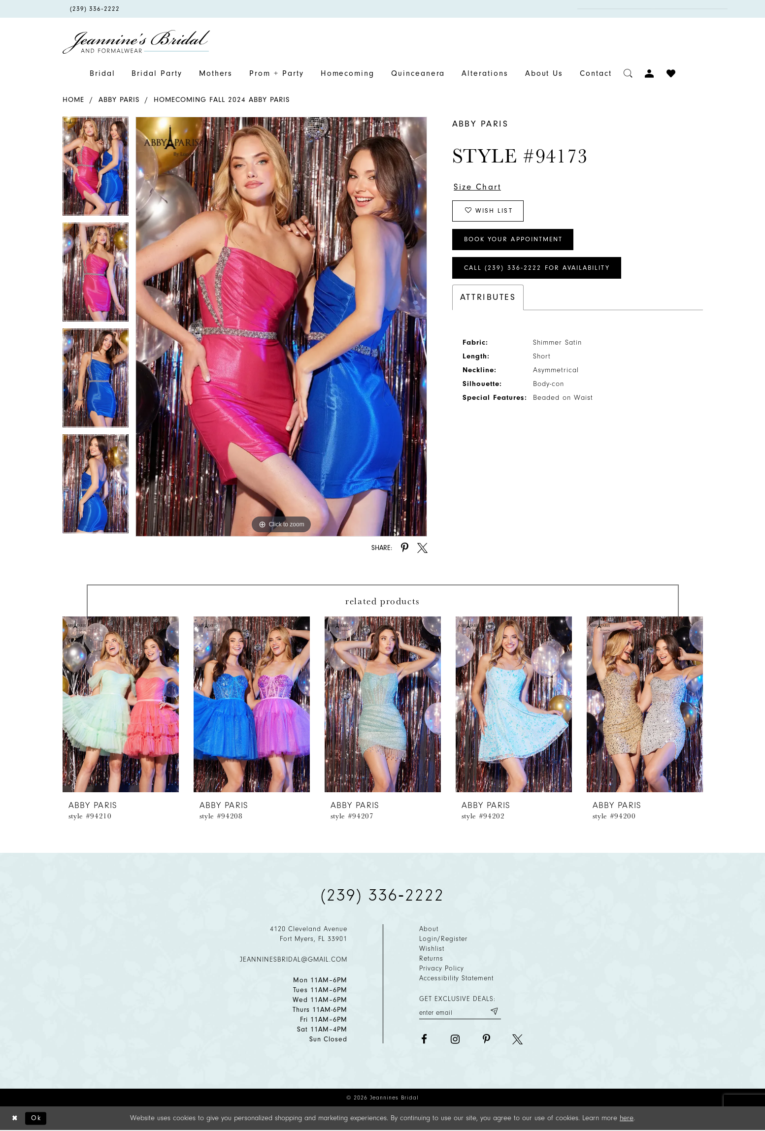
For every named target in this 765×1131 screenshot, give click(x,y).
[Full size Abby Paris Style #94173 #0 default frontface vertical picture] (281, 326)
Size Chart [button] (478, 187)
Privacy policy (441, 968)
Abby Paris (119, 100)
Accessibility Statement (456, 978)
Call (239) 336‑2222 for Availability (540, 271)
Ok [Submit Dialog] (37, 1118)
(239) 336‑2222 (383, 895)
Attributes (488, 300)
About (428, 929)
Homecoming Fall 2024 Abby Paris (222, 100)
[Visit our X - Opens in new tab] (517, 1039)
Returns (431, 958)
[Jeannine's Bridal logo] (136, 42)
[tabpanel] (96, 170)
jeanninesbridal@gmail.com (293, 959)
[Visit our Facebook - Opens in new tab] (424, 1039)
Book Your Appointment (516, 241)
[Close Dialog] (15, 1119)
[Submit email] (493, 1011)
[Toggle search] (628, 74)
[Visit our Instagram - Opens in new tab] (455, 1039)
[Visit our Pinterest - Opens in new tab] (486, 1039)
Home (73, 100)
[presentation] (121, 704)
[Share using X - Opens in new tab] (422, 548)
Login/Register (443, 939)
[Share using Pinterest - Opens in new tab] (404, 548)
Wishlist (431, 948)
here (626, 1118)
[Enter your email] (460, 1011)
